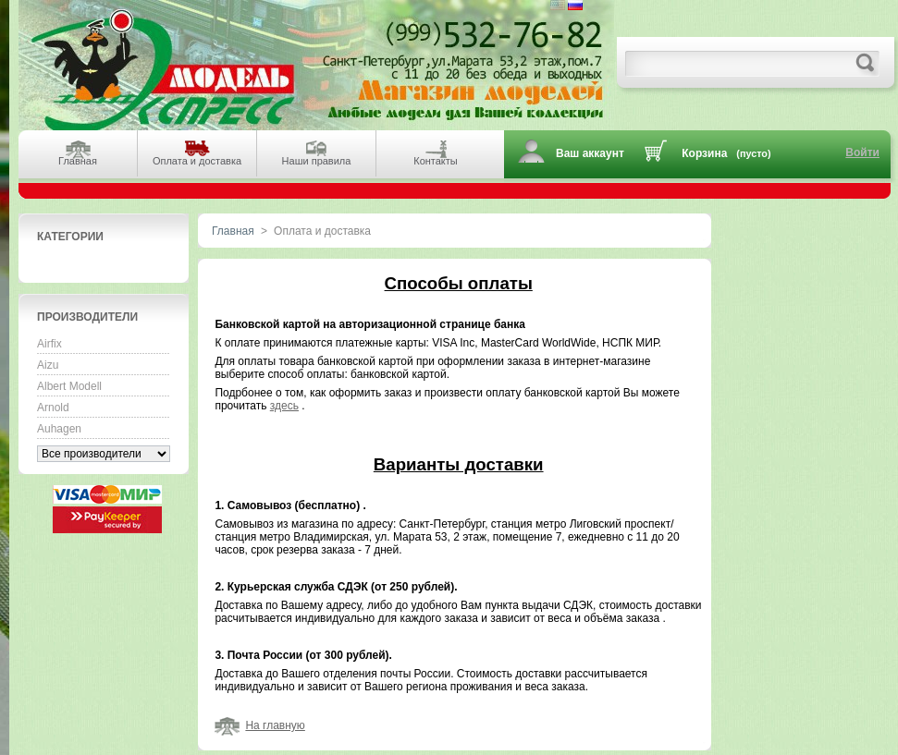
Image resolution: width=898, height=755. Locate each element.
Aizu (47, 365)
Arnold (53, 407)
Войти (862, 152)
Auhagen (59, 428)
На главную (274, 725)
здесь (284, 405)
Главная (233, 231)
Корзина (704, 153)
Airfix (49, 343)
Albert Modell (69, 386)
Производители (87, 317)
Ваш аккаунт (590, 153)
